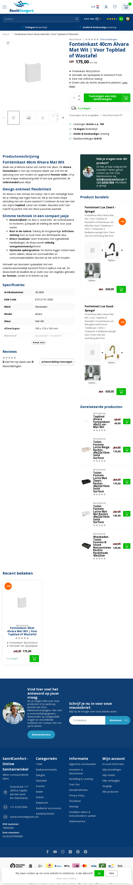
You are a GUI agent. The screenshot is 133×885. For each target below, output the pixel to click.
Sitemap (73, 806)
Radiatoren (42, 802)
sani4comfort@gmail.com (24, 816)
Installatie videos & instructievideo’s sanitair (82, 813)
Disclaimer (75, 801)
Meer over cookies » (67, 878)
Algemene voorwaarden (82, 764)
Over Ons (74, 784)
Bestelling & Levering (81, 778)
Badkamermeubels (46, 769)
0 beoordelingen (108, 39)
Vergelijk (107, 786)
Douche (40, 786)
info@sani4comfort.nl (110, 179)
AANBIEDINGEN (45, 813)
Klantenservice (41, 734)
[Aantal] (25, 658)
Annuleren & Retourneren (76, 771)
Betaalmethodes (78, 790)
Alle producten (110, 791)
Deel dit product (112, 115)
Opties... (112, 260)
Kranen (40, 797)
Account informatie (113, 764)
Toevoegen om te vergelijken (84, 115)
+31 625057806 (105, 182)
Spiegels (40, 775)
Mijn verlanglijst (111, 780)
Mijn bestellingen (111, 769)
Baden (39, 791)
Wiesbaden (75, 39)
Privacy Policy (76, 795)
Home (6, 34)
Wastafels (41, 780)
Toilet (39, 764)
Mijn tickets (108, 775)
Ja (99, 873)
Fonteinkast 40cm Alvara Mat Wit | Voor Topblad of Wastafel (46, 34)
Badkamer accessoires (48, 808)
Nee (111, 873)
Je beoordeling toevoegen (57, 361)
